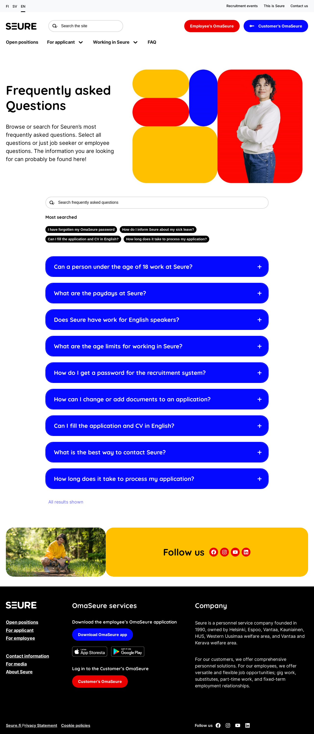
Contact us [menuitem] (299, 6)
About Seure (19, 671)
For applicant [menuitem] (61, 42)
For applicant (20, 630)
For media (16, 663)
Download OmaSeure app (102, 634)
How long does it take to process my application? (166, 239)
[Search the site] (85, 26)
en (23, 6)
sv (15, 6)
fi (7, 6)
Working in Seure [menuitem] (111, 42)
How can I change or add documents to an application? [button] (132, 399)
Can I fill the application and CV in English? (83, 239)
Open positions (22, 622)
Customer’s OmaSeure (100, 681)
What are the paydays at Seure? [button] (100, 293)
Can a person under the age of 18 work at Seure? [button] (123, 266)
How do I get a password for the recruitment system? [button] (130, 372)
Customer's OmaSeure (275, 26)
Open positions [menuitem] (22, 42)
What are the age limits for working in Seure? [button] (118, 346)
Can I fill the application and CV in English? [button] (114, 425)
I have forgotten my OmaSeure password (81, 229)
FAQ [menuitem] (152, 42)
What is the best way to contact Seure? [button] (110, 452)
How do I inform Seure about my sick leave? (158, 229)
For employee (20, 638)
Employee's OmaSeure (212, 26)
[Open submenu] (80, 42)
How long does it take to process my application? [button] (124, 478)
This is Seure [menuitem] (274, 6)
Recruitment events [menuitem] (242, 6)
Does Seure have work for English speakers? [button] (116, 319)
